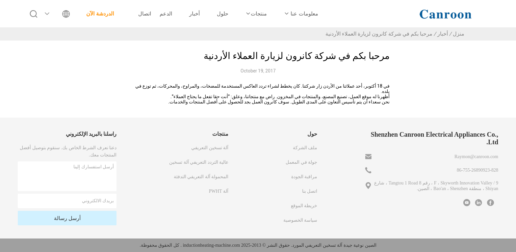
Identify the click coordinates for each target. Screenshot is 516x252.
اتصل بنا (310, 191)
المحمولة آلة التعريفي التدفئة (201, 176)
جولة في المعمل (301, 162)
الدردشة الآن (100, 13)
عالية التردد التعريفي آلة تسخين (198, 162)
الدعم (166, 13)
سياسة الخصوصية (300, 220)
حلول (222, 13)
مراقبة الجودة (304, 176)
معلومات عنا (301, 13)
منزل (458, 34)
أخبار (194, 13)
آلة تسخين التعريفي (209, 147)
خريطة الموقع (304, 205)
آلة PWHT (218, 191)
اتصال (144, 13)
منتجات (256, 13)
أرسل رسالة (67, 218)
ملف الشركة (305, 147)
